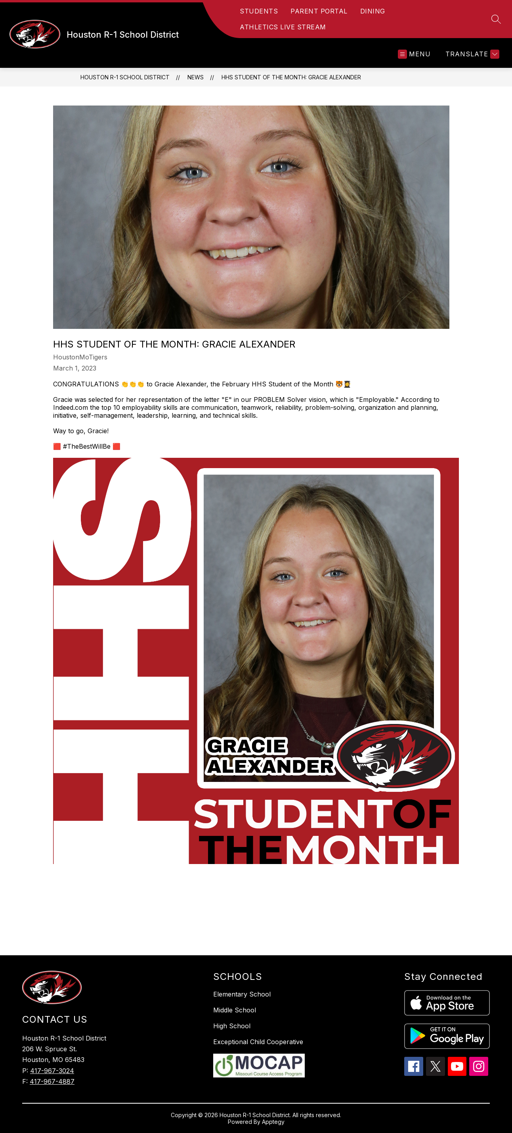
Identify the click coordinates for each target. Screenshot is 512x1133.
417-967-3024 (52, 1071)
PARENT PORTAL (319, 11)
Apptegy (273, 1121)
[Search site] (496, 19)
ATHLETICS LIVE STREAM (283, 27)
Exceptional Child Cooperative (258, 1042)
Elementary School (242, 994)
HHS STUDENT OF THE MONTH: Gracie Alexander (291, 77)
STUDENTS (259, 11)
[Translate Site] (471, 54)
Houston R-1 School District (125, 77)
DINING (372, 11)
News (195, 77)
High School (231, 1026)
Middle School (234, 1010)
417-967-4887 (52, 1081)
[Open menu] (414, 54)
